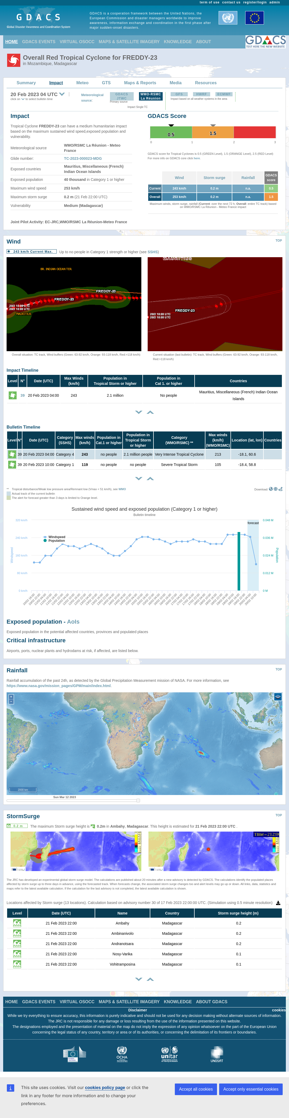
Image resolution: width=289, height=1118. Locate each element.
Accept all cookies (196, 1089)
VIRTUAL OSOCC (77, 41)
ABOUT (203, 41)
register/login (255, 2)
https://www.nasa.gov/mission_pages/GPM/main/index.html (59, 686)
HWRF (201, 94)
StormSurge (23, 816)
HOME (11, 41)
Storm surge (214, 178)
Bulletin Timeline (23, 427)
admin (274, 2)
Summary (26, 83)
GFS (179, 94)
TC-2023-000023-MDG (83, 158)
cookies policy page (105, 1087)
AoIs (73, 621)
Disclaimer (137, 1010)
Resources (206, 83)
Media (175, 83)
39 (23, 395)
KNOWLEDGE (178, 41)
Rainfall (248, 178)
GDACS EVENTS (38, 41)
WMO (122, 489)
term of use (210, 2)
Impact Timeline (22, 370)
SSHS (153, 252)
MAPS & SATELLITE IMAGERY (129, 41)
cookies (279, 1010)
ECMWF (223, 94)
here (197, 158)
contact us (231, 2)
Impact (56, 83)
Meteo (82, 83)
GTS (106, 83)
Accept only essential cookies (250, 1089)
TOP (279, 240)
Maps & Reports (140, 83)
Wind (179, 178)
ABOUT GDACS (211, 1002)
